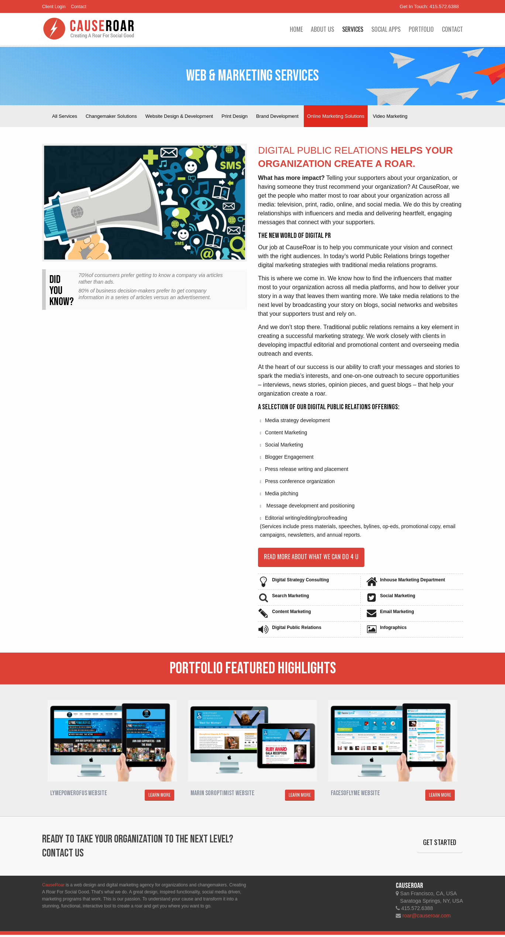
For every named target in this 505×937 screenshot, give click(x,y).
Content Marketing (291, 613)
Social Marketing (397, 597)
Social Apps (386, 29)
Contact (78, 6)
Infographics (393, 629)
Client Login (53, 6)
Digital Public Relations (296, 629)
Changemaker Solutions (111, 116)
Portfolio (421, 29)
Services (352, 29)
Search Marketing (290, 597)
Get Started (434, 846)
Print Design (234, 116)
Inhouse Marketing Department (412, 581)
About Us (322, 29)
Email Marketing (397, 613)
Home (296, 29)
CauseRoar (53, 887)
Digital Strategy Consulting (300, 581)
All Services (64, 116)
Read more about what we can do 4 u (316, 557)
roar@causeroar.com (426, 918)
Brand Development (277, 116)
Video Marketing (390, 116)
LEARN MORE (159, 797)
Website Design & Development (179, 116)
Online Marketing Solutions (335, 116)
